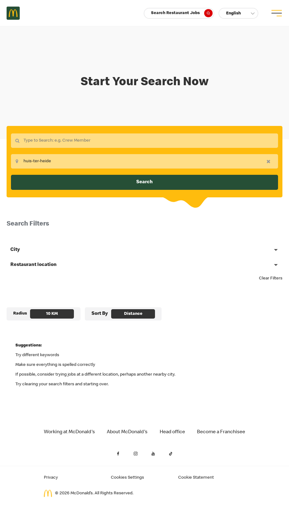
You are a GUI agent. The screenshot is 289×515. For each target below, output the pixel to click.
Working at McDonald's (69, 432)
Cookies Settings (127, 478)
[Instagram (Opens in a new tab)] (135, 453)
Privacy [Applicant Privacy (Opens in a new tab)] (51, 478)
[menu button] (275, 13)
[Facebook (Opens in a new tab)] (118, 453)
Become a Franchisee (221, 432)
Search (144, 182)
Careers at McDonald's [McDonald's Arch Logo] (13, 13)
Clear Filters (270, 278)
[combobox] (144, 140)
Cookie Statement (196, 478)
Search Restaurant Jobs (181, 13)
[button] (238, 13)
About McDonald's (127, 432)
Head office (172, 432)
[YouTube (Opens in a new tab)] (153, 453)
